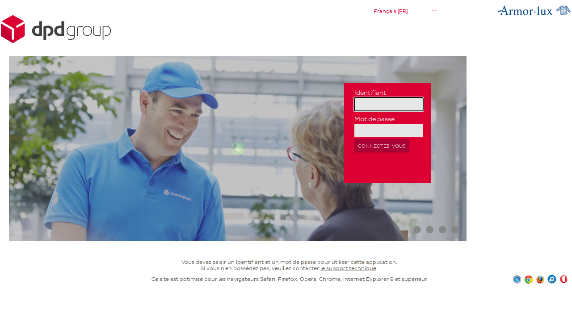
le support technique (348, 268)
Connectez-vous (382, 146)
